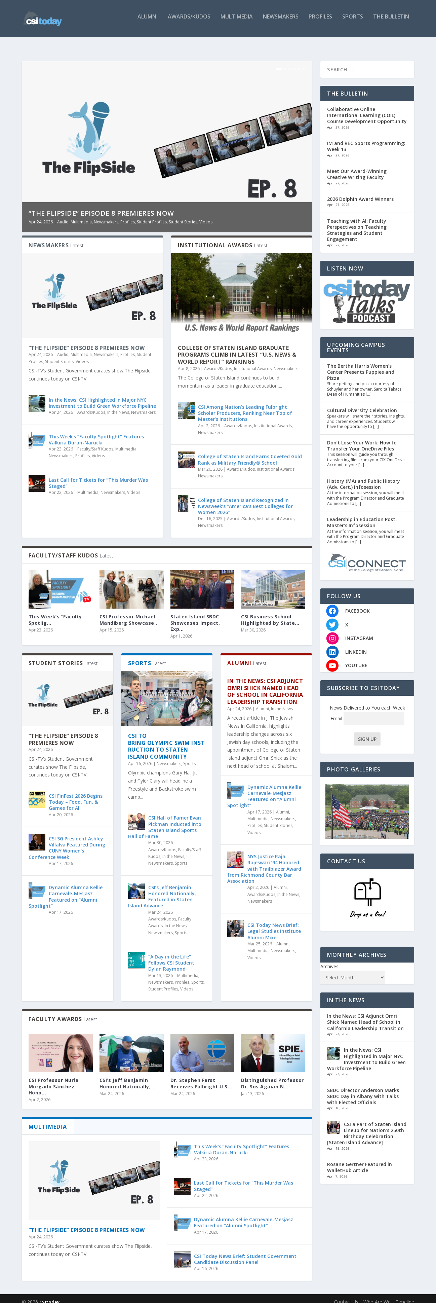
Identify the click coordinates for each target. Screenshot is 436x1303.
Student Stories (183, 215)
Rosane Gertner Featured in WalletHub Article (359, 1160)
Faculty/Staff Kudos (95, 442)
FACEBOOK (357, 604)
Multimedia (237, 21)
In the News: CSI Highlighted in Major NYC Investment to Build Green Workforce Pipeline (102, 396)
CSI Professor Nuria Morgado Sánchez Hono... (54, 1079)
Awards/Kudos (189, 21)
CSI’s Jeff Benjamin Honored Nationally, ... (128, 1076)
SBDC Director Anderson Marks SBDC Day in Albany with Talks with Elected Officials (363, 1089)
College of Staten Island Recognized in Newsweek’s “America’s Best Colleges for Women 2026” (245, 499)
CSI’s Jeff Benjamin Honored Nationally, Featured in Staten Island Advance (162, 889)
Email (367, 712)
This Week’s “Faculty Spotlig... (55, 613)
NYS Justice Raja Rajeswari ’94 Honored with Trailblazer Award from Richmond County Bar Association (264, 861)
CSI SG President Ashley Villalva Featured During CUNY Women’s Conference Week (67, 841)
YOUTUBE (356, 658)
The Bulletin (391, 21)
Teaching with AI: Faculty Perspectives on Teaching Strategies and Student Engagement (357, 223)
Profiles (320, 21)
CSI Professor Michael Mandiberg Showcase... (129, 613)
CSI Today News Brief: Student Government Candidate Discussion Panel (245, 1252)
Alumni (147, 21)
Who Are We (377, 1295)
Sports (352, 21)
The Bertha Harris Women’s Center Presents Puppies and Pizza (360, 365)
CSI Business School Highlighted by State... (270, 613)
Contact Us (346, 1295)
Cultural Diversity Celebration (362, 403)
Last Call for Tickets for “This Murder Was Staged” (98, 476)
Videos (205, 215)
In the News (118, 405)
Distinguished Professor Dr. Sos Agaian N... (272, 1076)
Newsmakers (281, 21)
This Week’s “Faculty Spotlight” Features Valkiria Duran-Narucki (96, 433)
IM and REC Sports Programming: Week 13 (366, 139)
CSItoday (49, 1295)
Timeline (405, 1295)
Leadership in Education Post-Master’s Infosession (362, 515)
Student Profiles (152, 215)
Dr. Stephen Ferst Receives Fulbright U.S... (201, 1076)
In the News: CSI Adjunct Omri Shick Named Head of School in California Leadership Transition (265, 685)
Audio (63, 215)
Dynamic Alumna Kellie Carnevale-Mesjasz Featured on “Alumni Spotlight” (66, 889)
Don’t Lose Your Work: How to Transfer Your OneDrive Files (362, 439)
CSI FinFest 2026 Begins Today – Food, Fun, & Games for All (76, 795)
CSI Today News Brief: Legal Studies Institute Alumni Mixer (274, 924)
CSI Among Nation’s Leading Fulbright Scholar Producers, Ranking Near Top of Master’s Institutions (245, 406)
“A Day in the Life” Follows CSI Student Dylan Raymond (171, 956)
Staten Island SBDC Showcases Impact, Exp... (195, 616)
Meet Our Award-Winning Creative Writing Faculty (357, 167)
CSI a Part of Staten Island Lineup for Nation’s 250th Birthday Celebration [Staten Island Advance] (366, 1126)
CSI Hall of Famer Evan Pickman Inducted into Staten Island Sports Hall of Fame (164, 820)
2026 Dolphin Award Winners (360, 192)
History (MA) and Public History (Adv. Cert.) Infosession (363, 477)
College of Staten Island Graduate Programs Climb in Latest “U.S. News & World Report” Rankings (237, 348)
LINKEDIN (356, 645)
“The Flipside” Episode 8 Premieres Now (101, 206)
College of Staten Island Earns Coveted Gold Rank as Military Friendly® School (250, 452)
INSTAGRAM (359, 631)
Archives (329, 959)
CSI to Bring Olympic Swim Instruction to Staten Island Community (166, 739)
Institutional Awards (253, 362)
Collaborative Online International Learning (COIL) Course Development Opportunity (367, 108)
